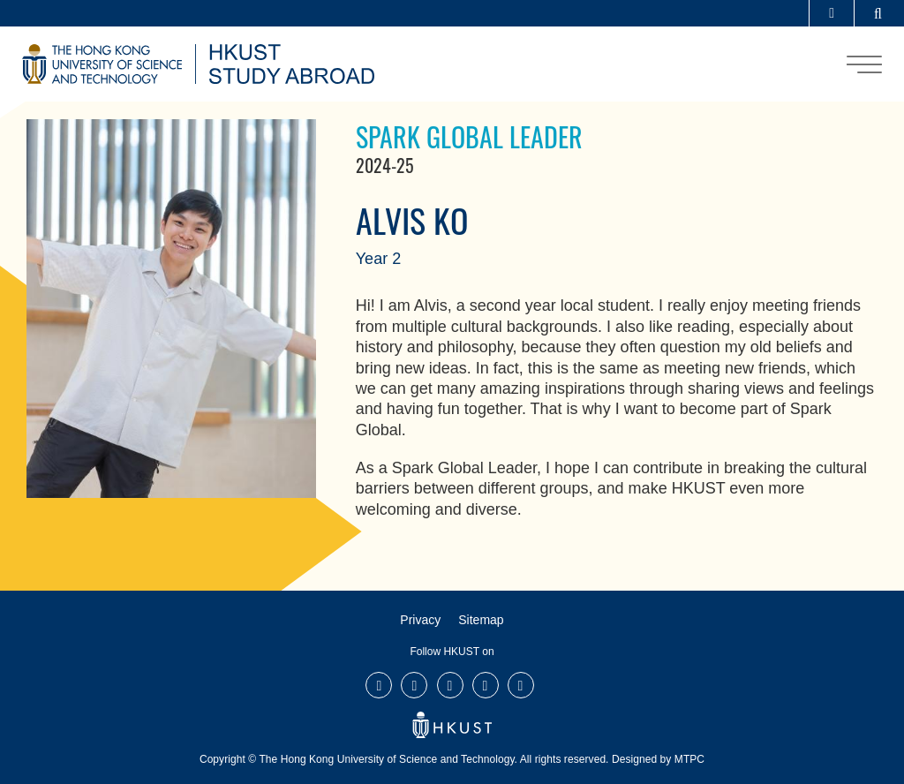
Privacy (420, 620)
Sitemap (480, 620)
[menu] (864, 64)
